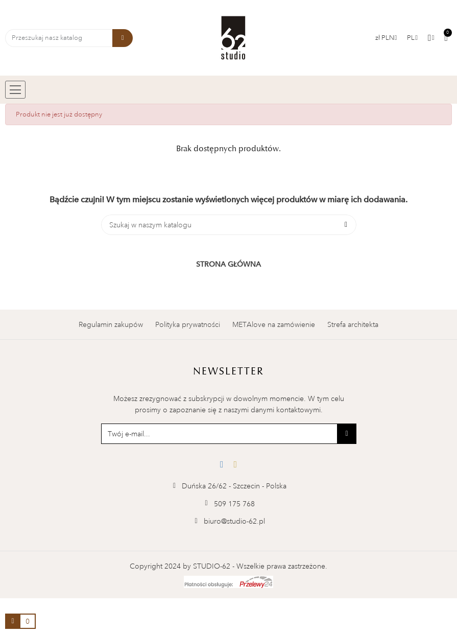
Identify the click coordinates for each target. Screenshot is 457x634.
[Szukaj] (228, 225)
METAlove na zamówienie (273, 324)
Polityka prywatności (187, 324)
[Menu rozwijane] (412, 38)
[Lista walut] (386, 38)
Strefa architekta (352, 324)
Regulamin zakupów (111, 324)
